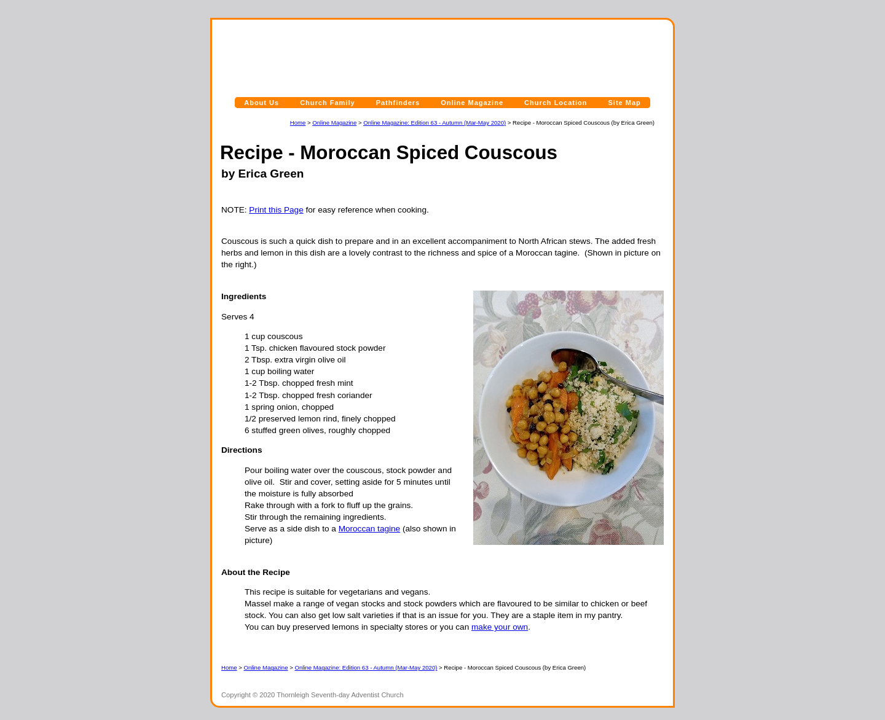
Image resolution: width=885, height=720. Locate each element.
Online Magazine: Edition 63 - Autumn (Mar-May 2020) (434, 122)
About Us (261, 102)
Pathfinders (398, 102)
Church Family (327, 102)
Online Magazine (472, 102)
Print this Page (276, 209)
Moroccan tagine (370, 528)
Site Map (624, 102)
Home (298, 122)
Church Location (555, 102)
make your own (499, 627)
